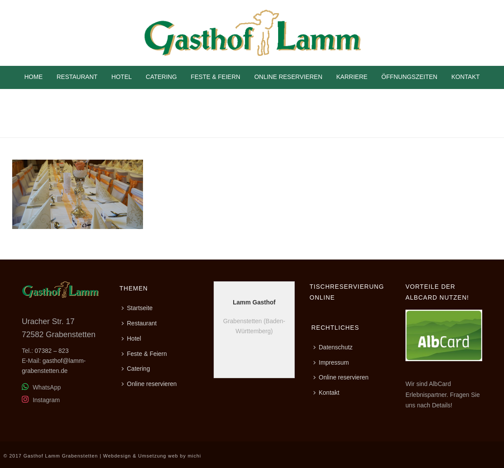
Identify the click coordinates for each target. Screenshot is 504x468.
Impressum (331, 362)
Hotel (122, 76)
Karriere (352, 76)
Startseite (137, 307)
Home (33, 76)
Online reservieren (288, 76)
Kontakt (465, 76)
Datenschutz (333, 347)
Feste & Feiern (216, 76)
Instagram (41, 399)
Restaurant (77, 76)
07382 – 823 (52, 350)
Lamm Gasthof (254, 302)
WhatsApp (41, 387)
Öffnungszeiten (409, 76)
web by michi (184, 455)
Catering (161, 76)
